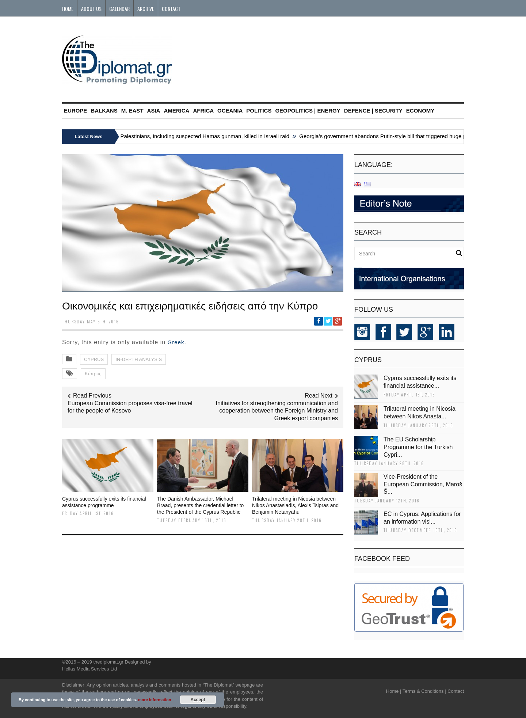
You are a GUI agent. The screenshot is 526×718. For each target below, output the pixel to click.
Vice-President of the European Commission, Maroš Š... (423, 484)
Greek (176, 342)
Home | (393, 691)
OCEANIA (230, 110)
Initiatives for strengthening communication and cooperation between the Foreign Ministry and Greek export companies (277, 411)
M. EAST (132, 110)
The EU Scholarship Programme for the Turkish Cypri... (418, 447)
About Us (91, 8)
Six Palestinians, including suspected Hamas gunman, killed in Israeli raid (203, 136)
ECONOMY (420, 110)
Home (67, 8)
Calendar (119, 8)
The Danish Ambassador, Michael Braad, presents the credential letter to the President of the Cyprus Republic (200, 505)
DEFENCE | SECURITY (373, 110)
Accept (198, 699)
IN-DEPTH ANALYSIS (138, 359)
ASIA (153, 110)
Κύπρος (93, 373)
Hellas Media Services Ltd (89, 669)
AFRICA (203, 110)
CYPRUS (94, 359)
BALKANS (104, 110)
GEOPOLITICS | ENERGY (307, 110)
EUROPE (75, 110)
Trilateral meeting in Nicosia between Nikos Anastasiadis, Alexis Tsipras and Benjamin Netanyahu (295, 505)
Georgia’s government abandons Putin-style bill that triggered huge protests (393, 136)
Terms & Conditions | (424, 691)
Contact (171, 8)
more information (154, 700)
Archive (145, 8)
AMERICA (176, 110)
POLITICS (258, 110)
